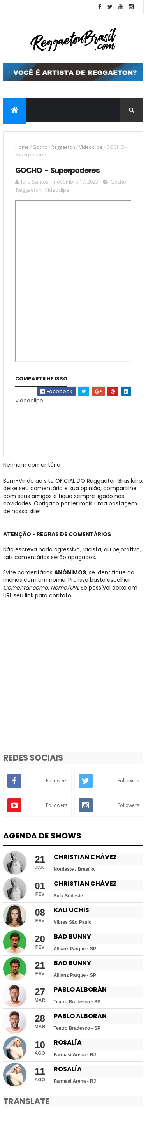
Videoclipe (90, 147)
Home (22, 147)
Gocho (40, 147)
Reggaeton (63, 147)
